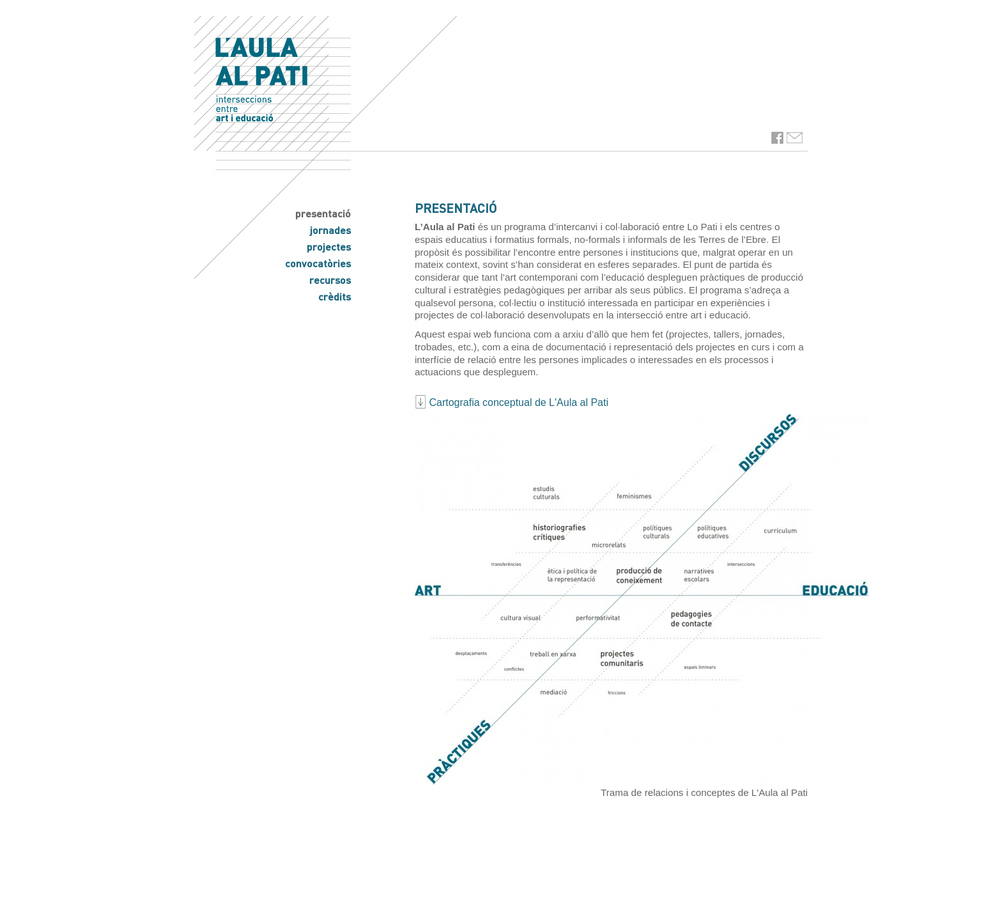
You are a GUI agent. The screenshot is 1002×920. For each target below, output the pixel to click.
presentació (323, 213)
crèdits (334, 296)
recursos (330, 279)
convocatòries (318, 263)
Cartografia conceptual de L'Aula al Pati (511, 402)
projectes (329, 246)
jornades (330, 230)
